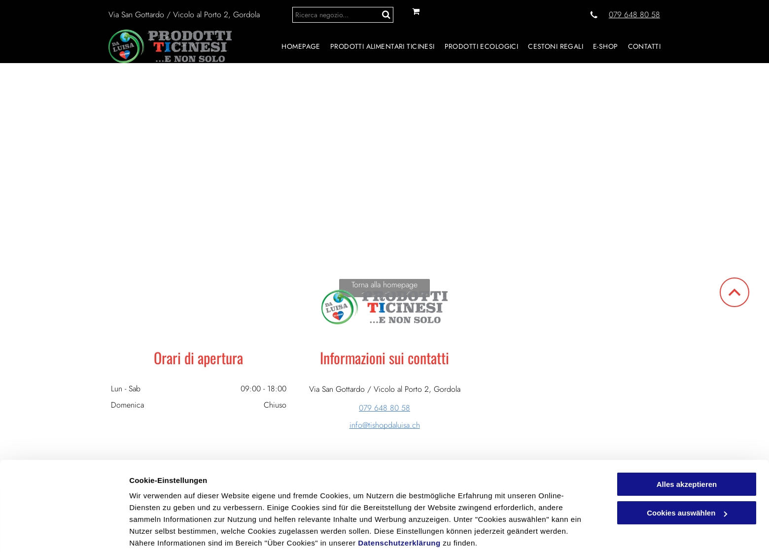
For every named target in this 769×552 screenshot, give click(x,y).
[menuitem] (296, 46)
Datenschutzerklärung (399, 505)
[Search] (342, 15)
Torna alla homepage (384, 284)
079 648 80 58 (634, 14)
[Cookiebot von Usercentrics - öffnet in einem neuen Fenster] (64, 532)
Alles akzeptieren (687, 447)
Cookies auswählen (164, 532)
